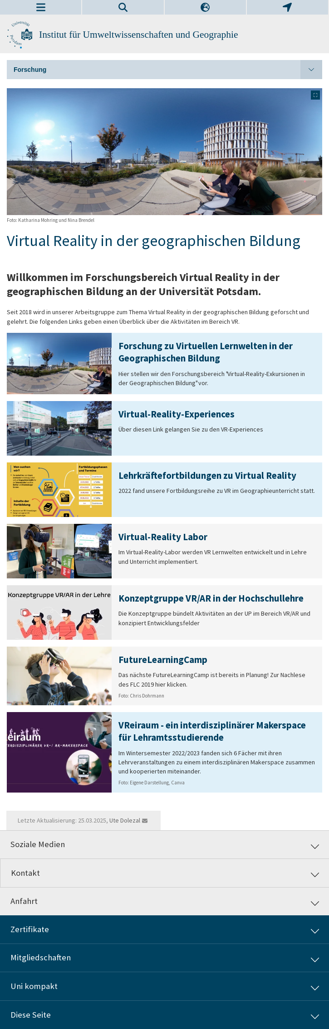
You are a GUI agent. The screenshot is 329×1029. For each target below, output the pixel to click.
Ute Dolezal (124, 820)
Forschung (168, 69)
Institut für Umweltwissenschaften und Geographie (138, 34)
